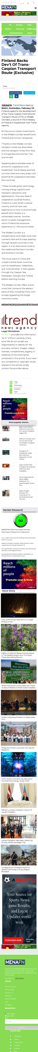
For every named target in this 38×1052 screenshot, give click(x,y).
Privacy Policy (10, 990)
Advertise (8, 996)
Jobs (6, 1002)
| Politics (8, 29)
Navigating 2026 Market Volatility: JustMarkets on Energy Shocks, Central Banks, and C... (17, 555)
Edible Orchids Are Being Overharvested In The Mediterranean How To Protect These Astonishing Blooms (17, 655)
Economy (20, 29)
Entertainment (13, 33)
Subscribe (21, 1027)
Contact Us (9, 993)
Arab (29, 25)
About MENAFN (10, 999)
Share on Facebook (15, 93)
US (8, 25)
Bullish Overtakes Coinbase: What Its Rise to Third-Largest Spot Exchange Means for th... (18, 544)
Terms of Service (11, 987)
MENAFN (7, 105)
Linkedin (15, 1048)
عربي (22, 3)
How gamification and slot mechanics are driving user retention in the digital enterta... (19, 549)
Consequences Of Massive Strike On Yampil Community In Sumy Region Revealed (15, 870)
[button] (28, 3)
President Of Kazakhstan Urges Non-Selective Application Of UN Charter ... (25, 455)
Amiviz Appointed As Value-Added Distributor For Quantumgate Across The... (26, 481)
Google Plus (16, 1042)
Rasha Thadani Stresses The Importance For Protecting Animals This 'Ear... (26, 495)
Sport (28, 33)
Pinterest (15, 1045)
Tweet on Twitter (29, 93)
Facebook (15, 1036)
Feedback (8, 1005)
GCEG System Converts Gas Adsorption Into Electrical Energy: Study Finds (17, 780)
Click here (19, 978)
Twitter (14, 1039)
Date (5, 86)
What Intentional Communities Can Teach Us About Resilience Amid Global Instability (18, 687)
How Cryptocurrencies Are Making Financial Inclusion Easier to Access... (19, 539)
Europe (19, 25)
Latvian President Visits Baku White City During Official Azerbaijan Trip (17, 842)
